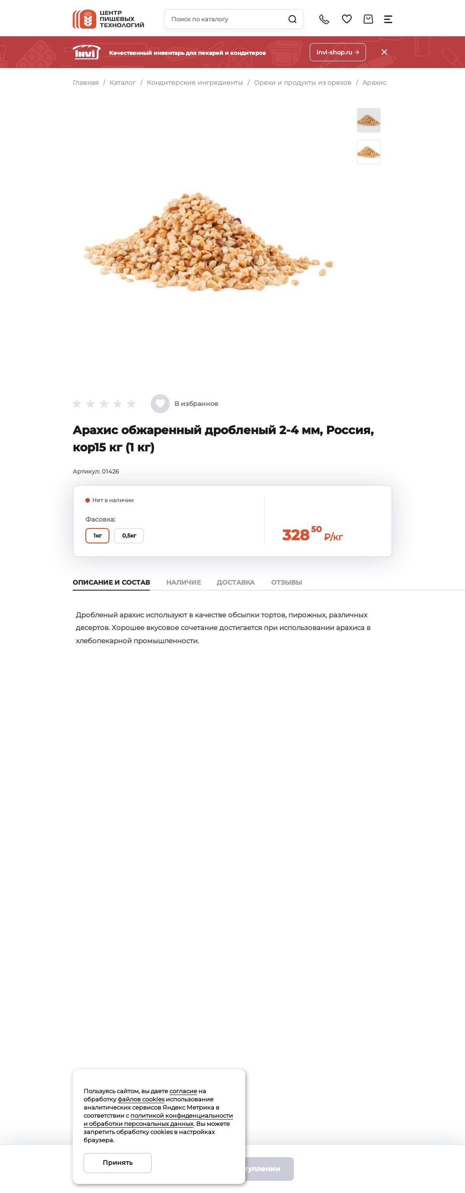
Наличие (185, 582)
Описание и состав (111, 582)
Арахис (378, 82)
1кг (99, 535)
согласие (183, 1091)
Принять (118, 1163)
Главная (86, 82)
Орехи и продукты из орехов (305, 82)
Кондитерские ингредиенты (196, 82)
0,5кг (135, 535)
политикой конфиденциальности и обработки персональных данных (158, 1119)
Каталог (123, 82)
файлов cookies (141, 1099)
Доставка (240, 582)
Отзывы (292, 582)
